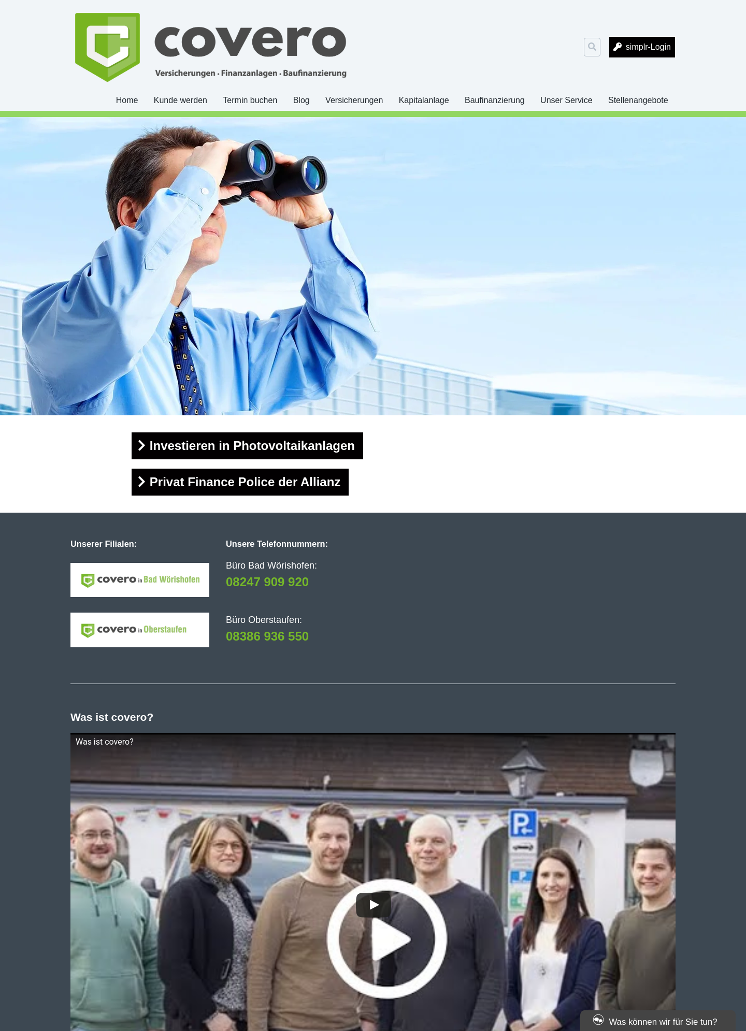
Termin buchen (250, 100)
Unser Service (566, 100)
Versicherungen (354, 100)
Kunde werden (180, 100)
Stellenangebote (638, 100)
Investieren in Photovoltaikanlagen (252, 446)
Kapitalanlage (424, 100)
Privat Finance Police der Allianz (245, 482)
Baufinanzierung (495, 100)
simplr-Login (648, 46)
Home (127, 100)
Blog (301, 100)
